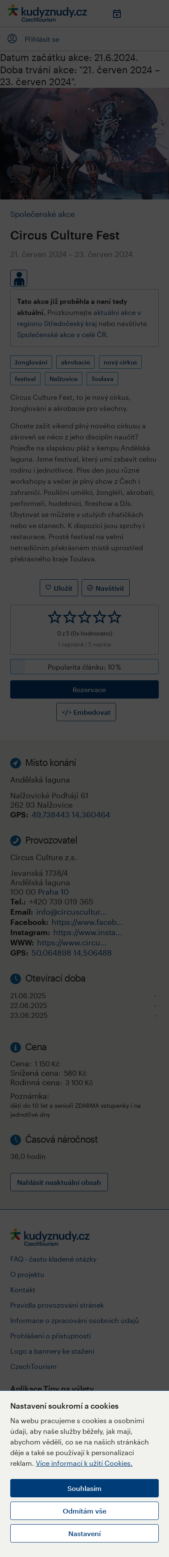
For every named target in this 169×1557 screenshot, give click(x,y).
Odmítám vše (84, 1511)
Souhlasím (84, 1488)
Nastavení (84, 1533)
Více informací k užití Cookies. (84, 1463)
